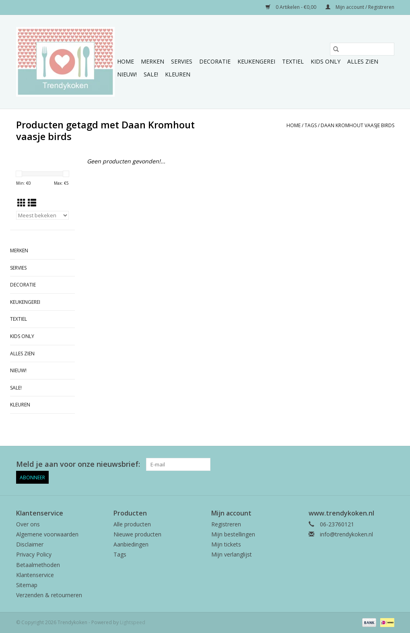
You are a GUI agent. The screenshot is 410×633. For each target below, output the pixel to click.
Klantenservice (35, 575)
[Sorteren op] (42, 215)
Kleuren (177, 74)
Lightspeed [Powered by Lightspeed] (132, 622)
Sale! (151, 74)
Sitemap (26, 585)
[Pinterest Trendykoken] (373, 464)
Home (125, 61)
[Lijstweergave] (32, 202)
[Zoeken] (362, 49)
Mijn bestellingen (233, 534)
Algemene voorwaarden (47, 534)
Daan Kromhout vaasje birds (357, 125)
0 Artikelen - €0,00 (291, 7)
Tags (311, 125)
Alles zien (362, 61)
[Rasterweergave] (21, 202)
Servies (181, 61)
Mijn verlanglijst (231, 554)
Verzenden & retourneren (49, 595)
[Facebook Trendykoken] (358, 464)
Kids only (325, 61)
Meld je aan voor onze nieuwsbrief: (78, 464)
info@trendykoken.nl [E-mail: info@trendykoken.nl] (346, 534)
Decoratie (215, 61)
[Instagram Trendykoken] (387, 464)
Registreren (226, 524)
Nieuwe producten (137, 534)
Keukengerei (256, 61)
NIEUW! (127, 74)
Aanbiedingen (130, 544)
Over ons (28, 524)
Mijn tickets (226, 544)
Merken (152, 61)
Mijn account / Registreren (360, 7)
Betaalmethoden (38, 565)
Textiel (293, 61)
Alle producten (132, 524)
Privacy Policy (34, 554)
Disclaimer (29, 544)
